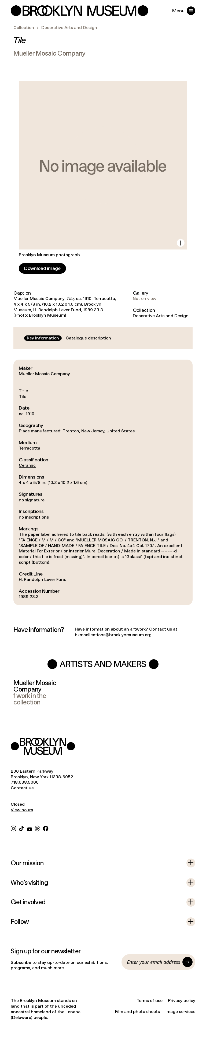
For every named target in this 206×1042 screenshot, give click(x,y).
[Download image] (42, 268)
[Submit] (187, 962)
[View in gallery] (181, 243)
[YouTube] (29, 828)
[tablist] (69, 338)
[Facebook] (45, 828)
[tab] (43, 338)
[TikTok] (21, 828)
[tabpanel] (103, 482)
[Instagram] (13, 828)
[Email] (153, 962)
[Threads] (37, 828)
